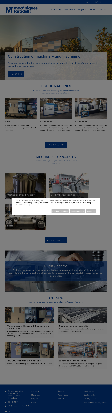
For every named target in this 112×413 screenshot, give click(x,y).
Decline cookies (77, 211)
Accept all (91, 211)
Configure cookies (60, 211)
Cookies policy (24, 205)
